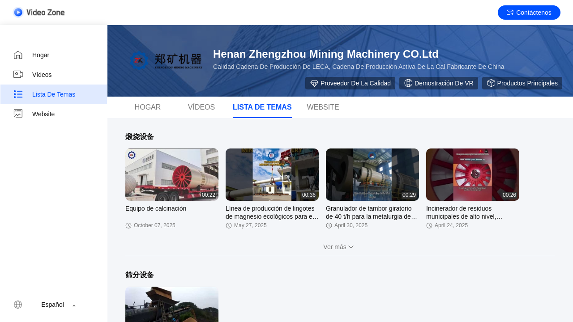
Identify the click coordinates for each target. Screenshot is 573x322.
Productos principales (522, 83)
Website (34, 114)
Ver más (340, 246)
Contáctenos (529, 12)
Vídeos (32, 74)
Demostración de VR (439, 83)
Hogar (31, 55)
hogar (148, 107)
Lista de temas (44, 94)
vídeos (201, 107)
